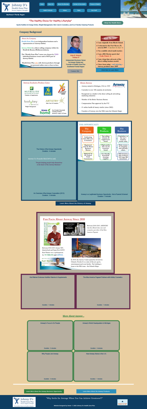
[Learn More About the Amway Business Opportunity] (44, 391)
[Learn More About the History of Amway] (75, 203)
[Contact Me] (75, 71)
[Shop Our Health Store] (112, 23)
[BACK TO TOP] (122, 403)
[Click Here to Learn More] (110, 70)
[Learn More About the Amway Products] (96, 391)
